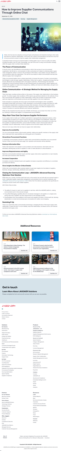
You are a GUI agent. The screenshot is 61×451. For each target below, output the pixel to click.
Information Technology (7, 355)
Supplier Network (37, 332)
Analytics (35, 387)
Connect (35, 374)
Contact (3, 318)
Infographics (36, 411)
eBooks (35, 407)
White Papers (36, 416)
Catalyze (35, 372)
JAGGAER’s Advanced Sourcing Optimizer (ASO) (15, 180)
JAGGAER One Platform (7, 425)
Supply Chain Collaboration (39, 356)
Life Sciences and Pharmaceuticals (10, 341)
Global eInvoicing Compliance (40, 367)
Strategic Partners (6, 406)
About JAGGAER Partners (8, 402)
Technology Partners (7, 404)
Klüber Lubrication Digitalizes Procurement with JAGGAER (33, 436)
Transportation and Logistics (8, 347)
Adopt (34, 381)
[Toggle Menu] (59, 1)
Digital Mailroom (37, 365)
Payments (35, 370)
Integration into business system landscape (12, 368)
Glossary (35, 409)
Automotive (4, 330)
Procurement (5, 351)
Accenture (47, 437)
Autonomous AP (37, 362)
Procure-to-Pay (37, 350)
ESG (3, 423)
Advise (34, 383)
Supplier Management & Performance (42, 334)
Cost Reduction (5, 362)
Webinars (35, 420)
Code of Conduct (6, 313)
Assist (34, 385)
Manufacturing (5, 328)
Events (34, 422)
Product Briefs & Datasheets (39, 405)
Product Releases (6, 413)
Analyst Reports (36, 396)
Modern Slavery (5, 317)
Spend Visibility (5, 373)
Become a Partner (6, 396)
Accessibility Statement (7, 315)
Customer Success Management (9, 428)
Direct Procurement (6, 364)
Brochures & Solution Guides (39, 400)
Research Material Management (40, 354)
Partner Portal (5, 398)
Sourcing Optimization (7, 372)
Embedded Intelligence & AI (39, 380)
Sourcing (35, 346)
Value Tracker (36, 343)
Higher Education (6, 332)
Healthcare (4, 340)
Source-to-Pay (36, 326)
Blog (34, 398)
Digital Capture (36, 364)
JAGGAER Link (36, 375)
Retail (3, 343)
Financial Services (6, 338)
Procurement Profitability (8, 370)
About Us (4, 418)
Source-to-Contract (38, 338)
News (34, 412)
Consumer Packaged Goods (8, 345)
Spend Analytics (37, 340)
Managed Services (6, 427)
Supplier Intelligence (38, 330)
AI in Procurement (6, 361)
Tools (34, 414)
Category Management (38, 341)
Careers (4, 419)
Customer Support (6, 412)
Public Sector (5, 334)
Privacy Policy (5, 311)
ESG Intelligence (6, 366)
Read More (23, 250)
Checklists (35, 401)
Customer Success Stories (39, 403)
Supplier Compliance (7, 375)
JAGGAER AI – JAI (37, 328)
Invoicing (35, 360)
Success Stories (5, 410)
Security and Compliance (39, 378)
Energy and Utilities (6, 336)
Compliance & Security (7, 421)
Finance (4, 353)
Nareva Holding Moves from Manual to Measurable (31, 437)
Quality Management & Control (40, 358)
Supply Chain (5, 356)
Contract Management (38, 348)
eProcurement (36, 352)
